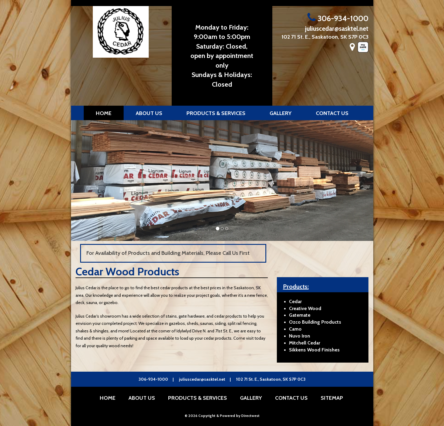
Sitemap (332, 398)
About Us (149, 113)
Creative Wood (305, 308)
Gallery (281, 113)
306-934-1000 (337, 18)
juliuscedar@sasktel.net (336, 28)
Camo (295, 329)
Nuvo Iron (299, 336)
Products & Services (215, 113)
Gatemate (299, 315)
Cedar (295, 301)
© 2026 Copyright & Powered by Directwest (222, 415)
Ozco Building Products (315, 322)
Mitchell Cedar (304, 343)
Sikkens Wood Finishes (314, 350)
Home (104, 113)
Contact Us (332, 113)
